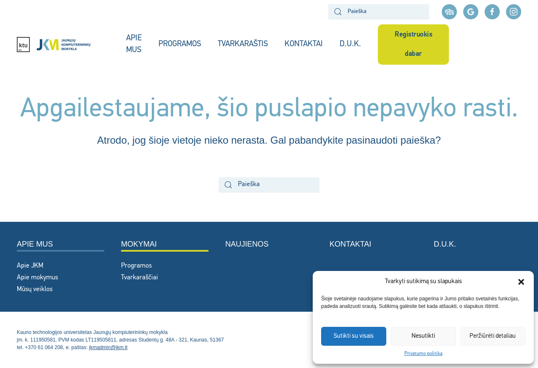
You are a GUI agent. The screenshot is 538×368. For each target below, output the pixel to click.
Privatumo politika (423, 353)
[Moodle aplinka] (449, 11)
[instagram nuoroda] (513, 11)
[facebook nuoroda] (492, 11)
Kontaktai (350, 244)
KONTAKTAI (304, 44)
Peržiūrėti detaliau (492, 336)
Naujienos (247, 244)
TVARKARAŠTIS (243, 44)
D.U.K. (350, 44)
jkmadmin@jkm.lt (108, 347)
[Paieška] (378, 11)
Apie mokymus (37, 277)
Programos (136, 266)
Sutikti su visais (354, 336)
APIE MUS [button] (134, 44)
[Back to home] (63, 45)
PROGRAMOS (179, 44)
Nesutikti (423, 336)
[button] (521, 282)
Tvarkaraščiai (139, 277)
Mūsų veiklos (35, 289)
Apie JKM (30, 266)
